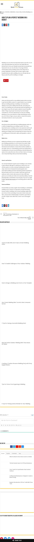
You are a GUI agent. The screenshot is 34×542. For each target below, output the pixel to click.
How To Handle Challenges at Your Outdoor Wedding (16, 263)
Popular (8, 453)
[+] (20, 425)
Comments (14, 453)
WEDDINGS (12, 12)
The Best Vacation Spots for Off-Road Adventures (21, 463)
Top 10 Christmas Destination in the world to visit (11, 214)
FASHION (7, 12)
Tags (20, 453)
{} (18, 425)
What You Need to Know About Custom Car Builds (21, 456)
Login (32, 415)
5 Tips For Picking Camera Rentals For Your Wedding (16, 403)
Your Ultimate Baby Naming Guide (23, 218)
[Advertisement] (17, 45)
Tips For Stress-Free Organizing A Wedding (13, 384)
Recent (2, 453)
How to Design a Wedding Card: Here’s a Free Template (17, 283)
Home (2, 12)
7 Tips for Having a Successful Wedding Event (14, 323)
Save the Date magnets (10, 179)
